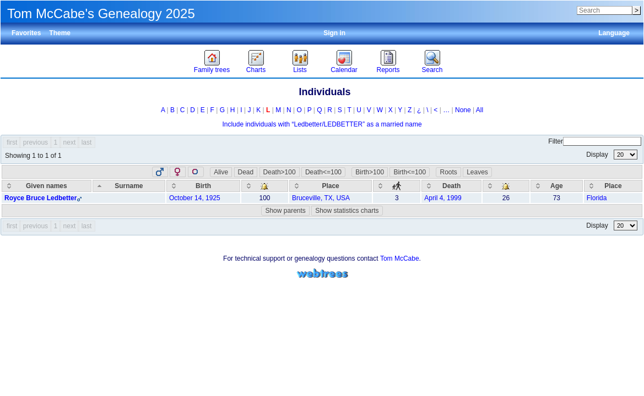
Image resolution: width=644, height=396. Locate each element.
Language (614, 33)
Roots (448, 172)
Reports (387, 70)
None (463, 110)
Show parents (285, 211)
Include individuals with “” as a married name (321, 124)
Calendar (344, 70)
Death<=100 (323, 172)
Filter (594, 141)
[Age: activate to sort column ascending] (557, 186)
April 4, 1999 (442, 198)
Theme (60, 33)
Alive (221, 172)
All (479, 110)
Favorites (26, 33)
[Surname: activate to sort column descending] (129, 186)
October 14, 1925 (194, 198)
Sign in (334, 33)
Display (611, 154)
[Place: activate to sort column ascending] (330, 186)
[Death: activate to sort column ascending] (451, 186)
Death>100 (279, 172)
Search (431, 70)
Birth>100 (369, 172)
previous (35, 142)
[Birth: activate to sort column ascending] (203, 186)
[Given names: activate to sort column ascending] (46, 186)
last (87, 142)
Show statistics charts (346, 211)
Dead (246, 172)
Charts (256, 70)
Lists (300, 70)
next (69, 142)
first (12, 142)
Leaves (477, 172)
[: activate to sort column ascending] (264, 186)
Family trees (212, 70)
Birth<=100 (409, 172)
